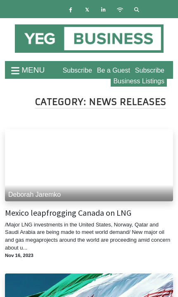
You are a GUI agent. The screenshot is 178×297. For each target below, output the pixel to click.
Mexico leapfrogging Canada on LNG (68, 213)
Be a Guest (113, 70)
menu (28, 70)
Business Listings (138, 81)
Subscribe (149, 70)
